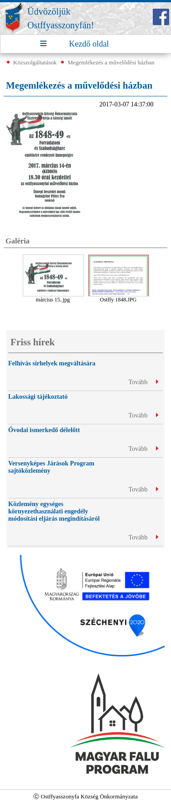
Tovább (143, 382)
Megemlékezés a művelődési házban (110, 62)
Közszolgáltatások (35, 62)
